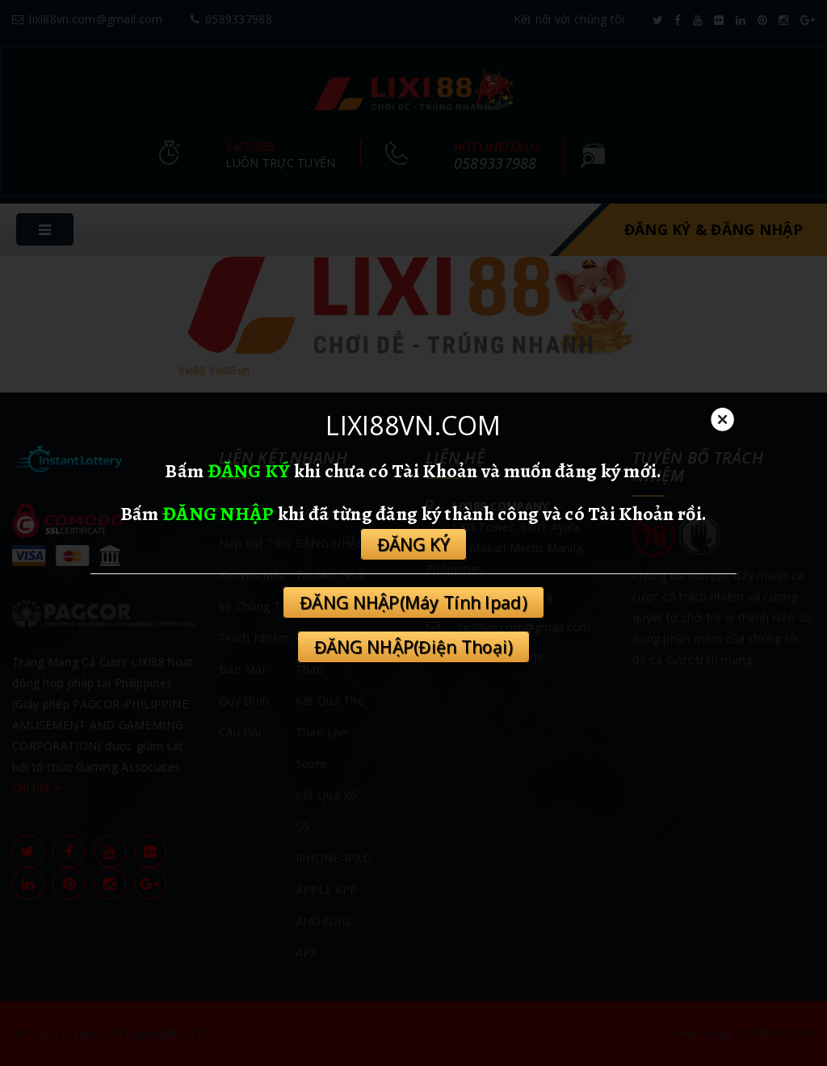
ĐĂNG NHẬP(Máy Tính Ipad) (413, 602)
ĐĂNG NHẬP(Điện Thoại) (414, 647)
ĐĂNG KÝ (249, 471)
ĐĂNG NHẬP (218, 514)
